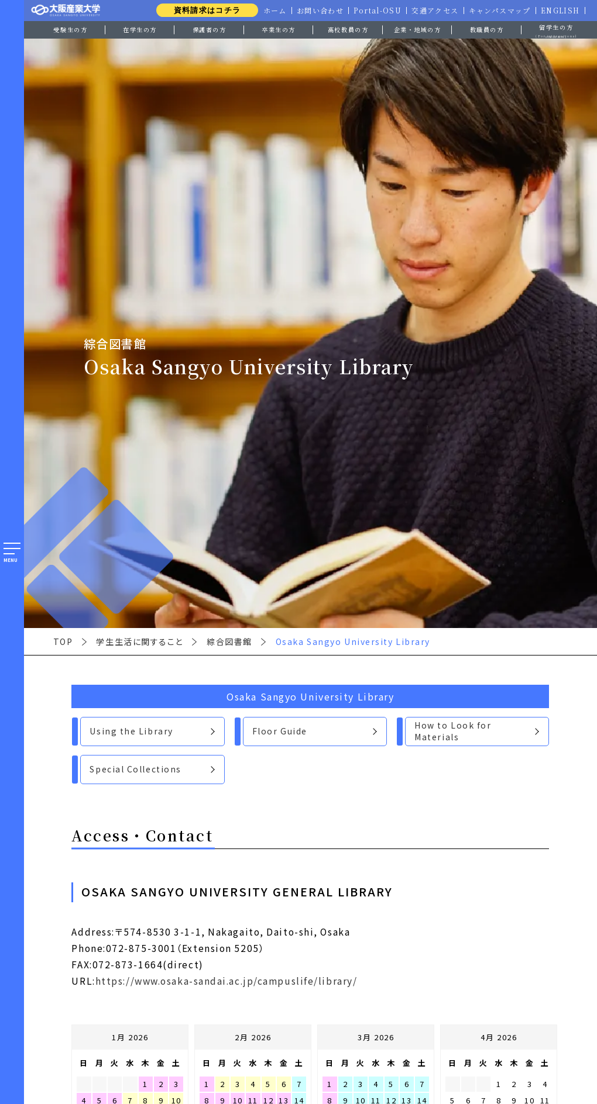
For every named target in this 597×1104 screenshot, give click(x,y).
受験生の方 (70, 29)
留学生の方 (556, 30)
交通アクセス (433, 10)
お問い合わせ (316, 10)
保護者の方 (210, 29)
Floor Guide (279, 731)
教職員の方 (487, 29)
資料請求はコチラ (202, 10)
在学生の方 (140, 29)
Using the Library (131, 731)
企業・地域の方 (417, 29)
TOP (63, 641)
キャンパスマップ (498, 10)
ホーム (271, 10)
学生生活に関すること (139, 641)
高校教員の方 (348, 29)
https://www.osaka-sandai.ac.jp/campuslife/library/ (226, 980)
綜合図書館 (229, 641)
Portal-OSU (374, 10)
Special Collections (135, 769)
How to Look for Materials (452, 731)
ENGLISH (560, 10)
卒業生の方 (279, 29)
